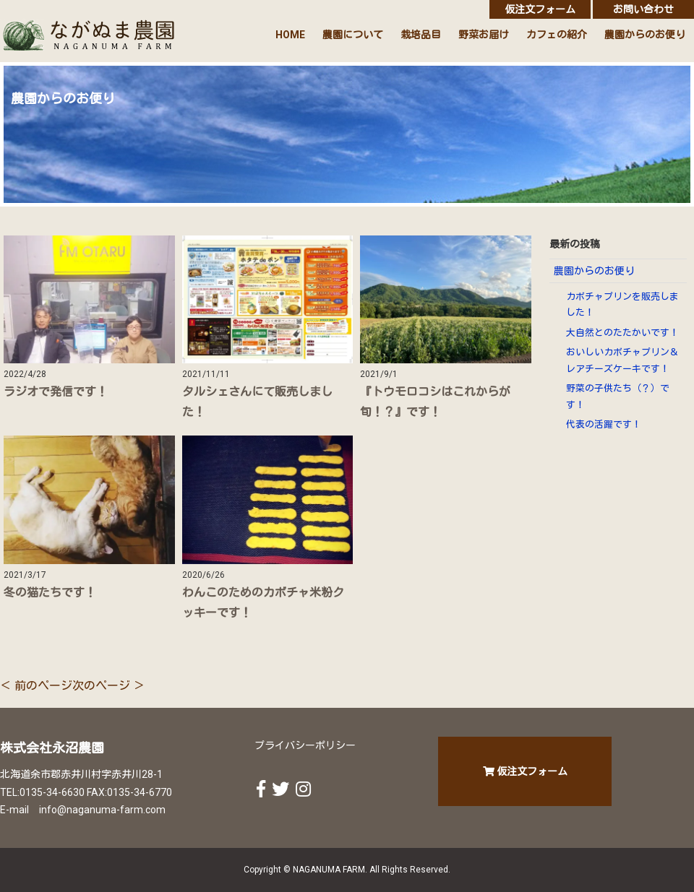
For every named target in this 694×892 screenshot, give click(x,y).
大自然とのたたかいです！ (622, 332)
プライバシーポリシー (305, 745)
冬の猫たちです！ (50, 592)
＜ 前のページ (36, 686)
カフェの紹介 (556, 34)
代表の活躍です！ (603, 424)
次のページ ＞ (108, 686)
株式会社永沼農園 (52, 747)
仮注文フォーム (540, 9)
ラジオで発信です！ (56, 392)
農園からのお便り (644, 34)
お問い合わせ (643, 9)
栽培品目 (420, 34)
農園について (352, 34)
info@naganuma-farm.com (102, 809)
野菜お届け (483, 34)
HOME (290, 34)
